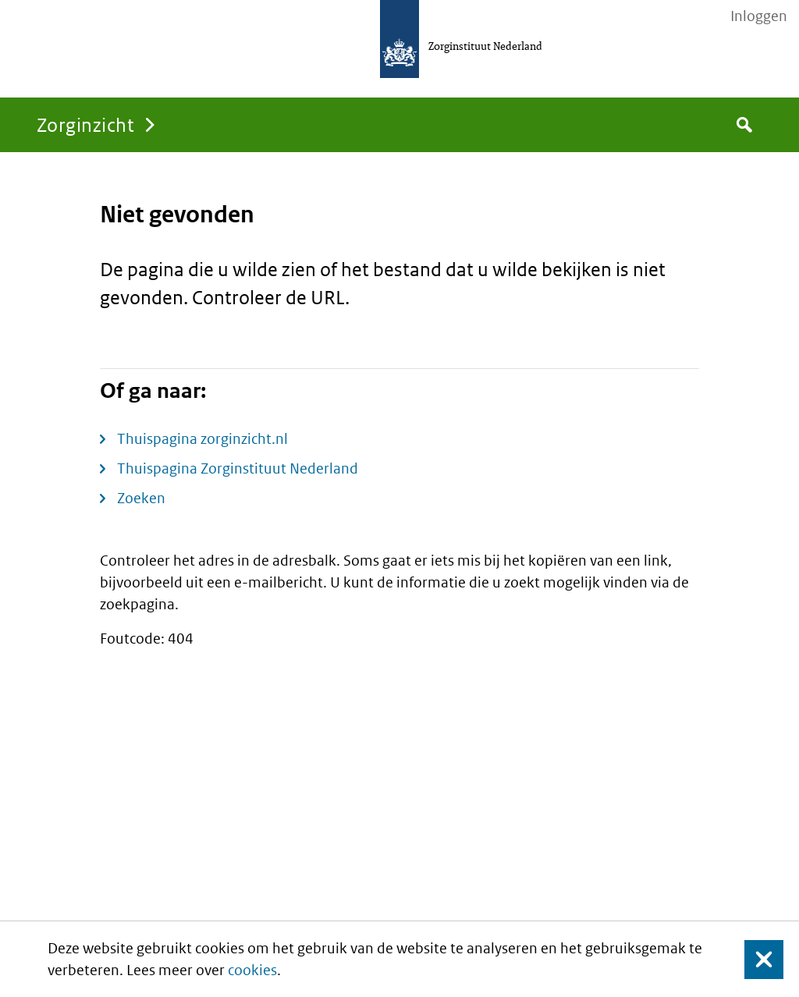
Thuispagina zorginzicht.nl (202, 439)
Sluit (751, 959)
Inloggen (758, 16)
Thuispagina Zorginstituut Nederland (237, 468)
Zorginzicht (85, 124)
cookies (252, 970)
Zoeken (141, 498)
